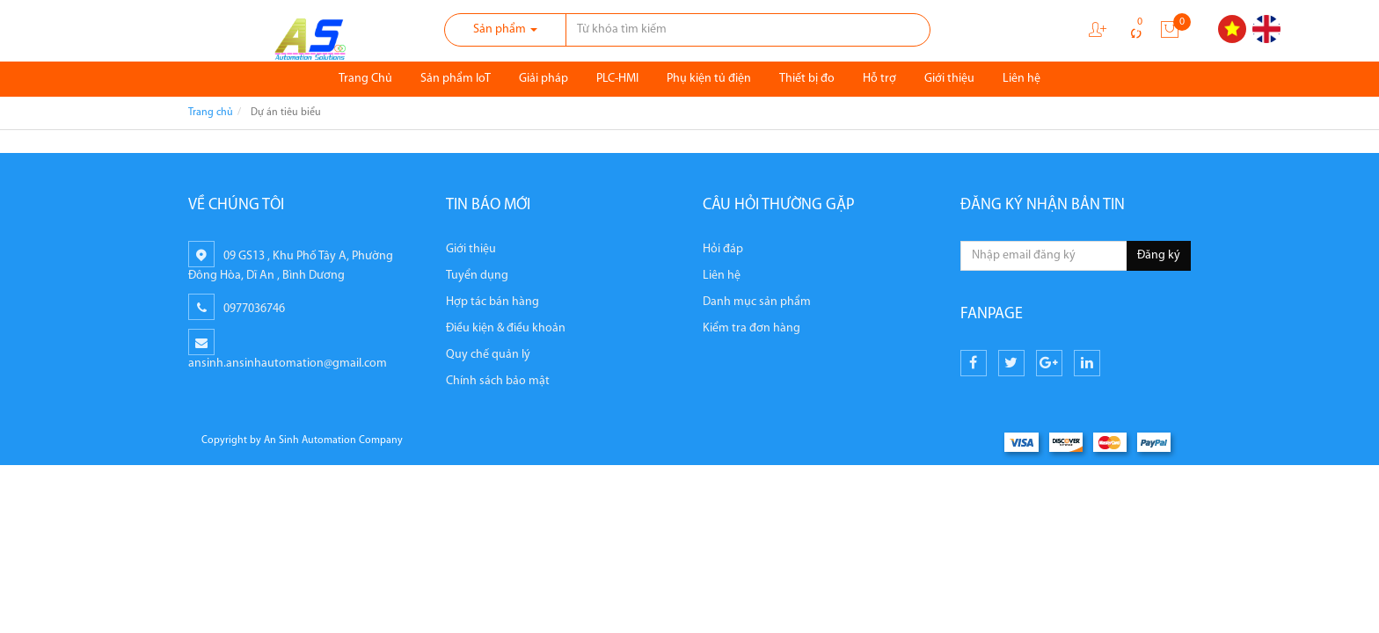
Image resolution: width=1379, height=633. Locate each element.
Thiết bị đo (807, 78)
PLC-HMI (617, 78)
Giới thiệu (949, 78)
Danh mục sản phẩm (757, 302)
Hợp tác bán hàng (492, 302)
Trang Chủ (365, 78)
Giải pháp (543, 78)
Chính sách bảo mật (498, 381)
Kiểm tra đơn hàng (751, 328)
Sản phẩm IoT (455, 78)
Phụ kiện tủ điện (709, 78)
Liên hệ (1021, 78)
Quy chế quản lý (488, 354)
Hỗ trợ (879, 78)
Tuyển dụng (477, 275)
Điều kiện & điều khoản (505, 328)
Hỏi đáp (723, 249)
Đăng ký (1158, 255)
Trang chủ (210, 112)
